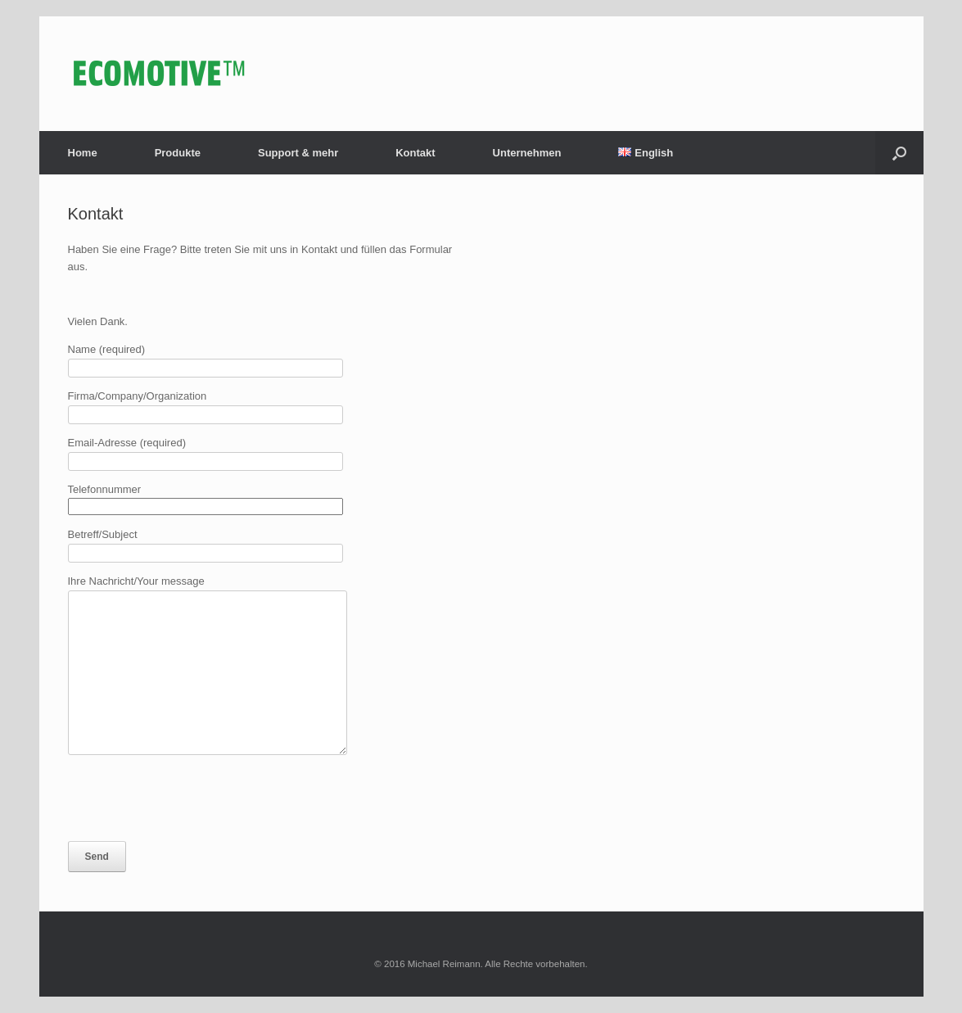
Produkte (178, 153)
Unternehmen (527, 153)
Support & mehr (298, 153)
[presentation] (192, 798)
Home (82, 153)
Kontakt (415, 153)
